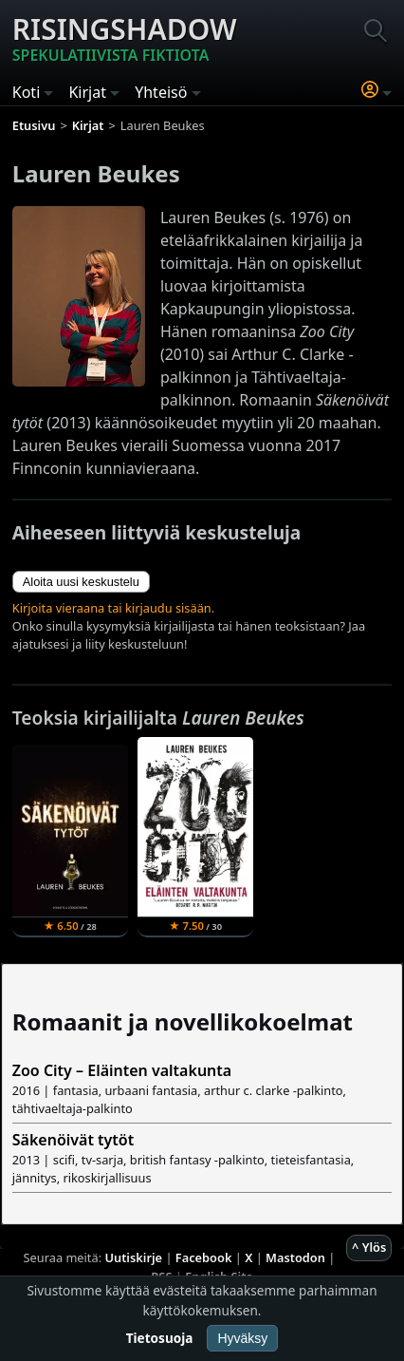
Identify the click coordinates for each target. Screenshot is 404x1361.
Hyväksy (242, 1338)
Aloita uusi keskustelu (81, 582)
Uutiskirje (133, 1257)
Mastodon (295, 1257)
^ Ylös (369, 1247)
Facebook (203, 1257)
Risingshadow (124, 37)
